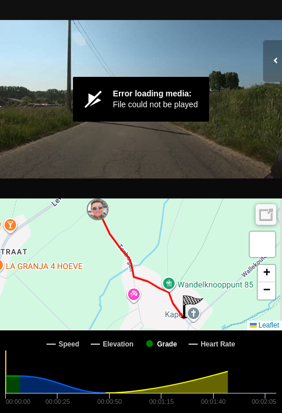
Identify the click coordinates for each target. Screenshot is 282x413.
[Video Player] (141, 99)
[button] (106, 198)
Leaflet (264, 325)
